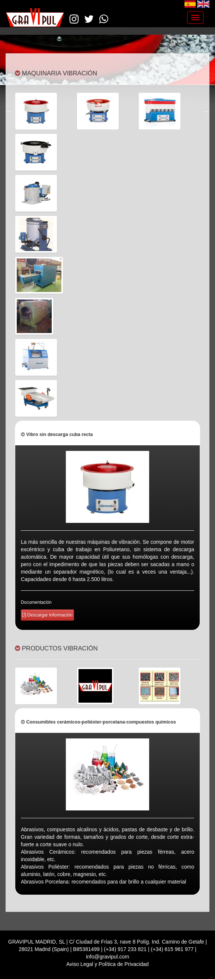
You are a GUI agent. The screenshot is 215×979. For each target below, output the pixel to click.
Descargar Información (47, 615)
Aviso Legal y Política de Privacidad (107, 964)
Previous (9, 111)
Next (205, 111)
